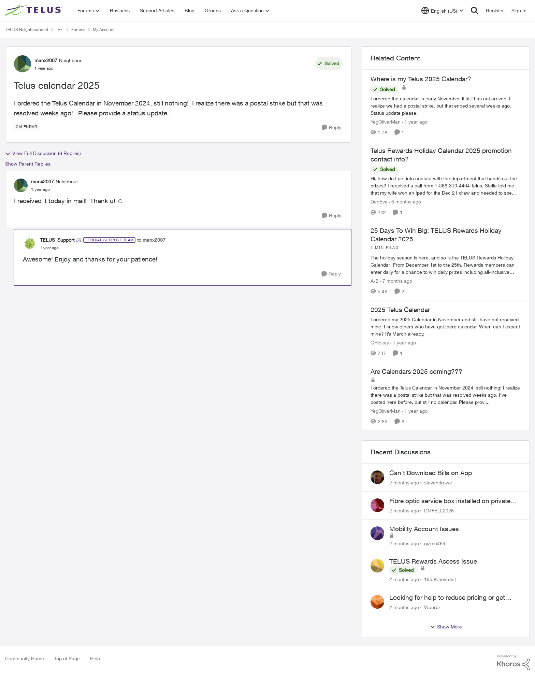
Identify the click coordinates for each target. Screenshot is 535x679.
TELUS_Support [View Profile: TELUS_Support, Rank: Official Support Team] (57, 240)
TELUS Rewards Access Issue (433, 561)
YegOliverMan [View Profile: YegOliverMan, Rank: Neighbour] (386, 122)
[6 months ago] (405, 201)
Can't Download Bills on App (430, 473)
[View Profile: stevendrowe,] (377, 477)
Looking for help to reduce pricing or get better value (447, 598)
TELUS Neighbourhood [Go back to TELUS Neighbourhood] (26, 29)
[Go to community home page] (34, 10)
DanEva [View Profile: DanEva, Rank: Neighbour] (379, 201)
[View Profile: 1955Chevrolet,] (377, 565)
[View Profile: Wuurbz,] (377, 602)
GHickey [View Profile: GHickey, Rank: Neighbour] (380, 342)
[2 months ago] (404, 482)
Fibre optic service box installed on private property (449, 501)
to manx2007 (151, 240)
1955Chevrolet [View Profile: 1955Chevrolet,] (440, 579)
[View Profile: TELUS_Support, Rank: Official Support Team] (30, 244)
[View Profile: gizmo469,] (377, 533)
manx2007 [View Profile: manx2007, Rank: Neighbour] (45, 60)
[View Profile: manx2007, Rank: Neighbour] (22, 63)
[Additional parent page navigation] (60, 29)
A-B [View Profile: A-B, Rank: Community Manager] (375, 281)
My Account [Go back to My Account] (104, 29)
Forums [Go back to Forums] (78, 29)
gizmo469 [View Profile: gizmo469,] (434, 543)
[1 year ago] (415, 121)
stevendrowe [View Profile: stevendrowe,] (438, 482)
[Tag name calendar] (26, 126)
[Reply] (331, 127)
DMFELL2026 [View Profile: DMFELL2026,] (439, 510)
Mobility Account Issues (424, 529)
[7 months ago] (396, 280)
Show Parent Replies (27, 164)
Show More (446, 627)
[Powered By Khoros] (513, 662)
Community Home (24, 658)
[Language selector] (442, 10)
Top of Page (67, 658)
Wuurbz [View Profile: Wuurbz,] (432, 607)
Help (95, 658)
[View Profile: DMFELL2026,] (377, 505)
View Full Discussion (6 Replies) (43, 153)
